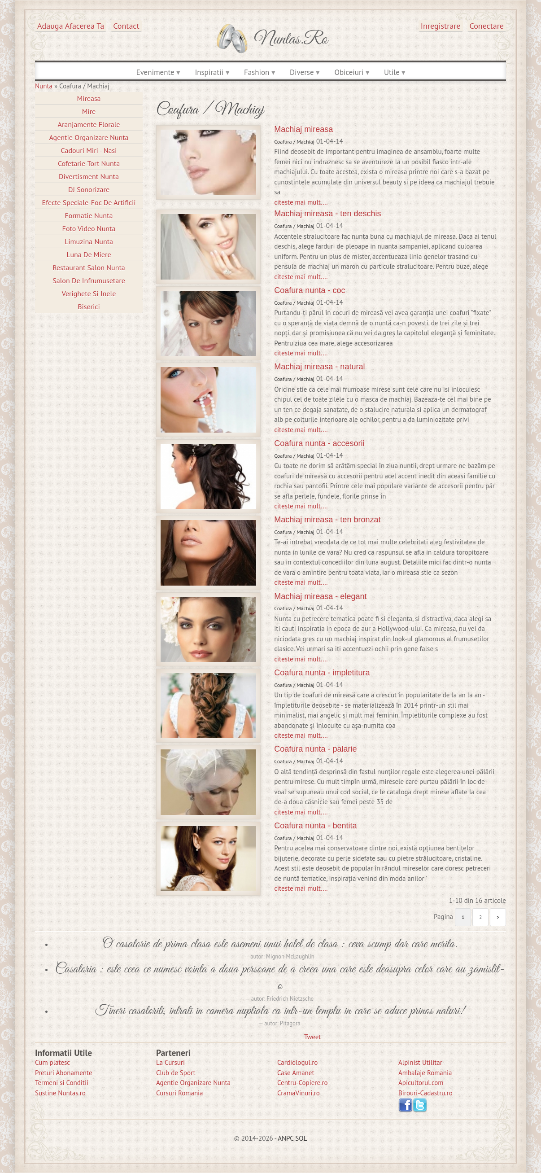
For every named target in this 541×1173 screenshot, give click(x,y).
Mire (89, 111)
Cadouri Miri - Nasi (89, 150)
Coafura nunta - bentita (315, 825)
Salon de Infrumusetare (88, 280)
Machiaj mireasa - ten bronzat (327, 519)
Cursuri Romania (179, 1093)
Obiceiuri (348, 72)
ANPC (285, 1138)
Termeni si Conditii (61, 1082)
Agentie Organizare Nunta (88, 137)
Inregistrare (441, 26)
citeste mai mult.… (300, 202)
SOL (301, 1138)
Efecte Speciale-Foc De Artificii (88, 202)
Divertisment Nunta (89, 176)
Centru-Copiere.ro (302, 1082)
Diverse (302, 72)
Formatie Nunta (89, 215)
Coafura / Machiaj (294, 141)
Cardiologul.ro (297, 1062)
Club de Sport (176, 1072)
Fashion (256, 72)
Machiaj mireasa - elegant (320, 596)
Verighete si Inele (89, 293)
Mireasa (88, 98)
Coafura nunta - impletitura (322, 672)
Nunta (43, 86)
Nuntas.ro (290, 39)
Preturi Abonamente (63, 1072)
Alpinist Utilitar (420, 1062)
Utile (392, 72)
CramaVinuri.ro (298, 1093)
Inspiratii (209, 72)
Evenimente (155, 72)
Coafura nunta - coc (309, 290)
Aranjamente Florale (89, 124)
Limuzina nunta (89, 241)
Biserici (89, 306)
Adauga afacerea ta (70, 26)
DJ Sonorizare (88, 189)
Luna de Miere (88, 254)
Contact (126, 26)
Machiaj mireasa (303, 129)
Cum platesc (52, 1062)
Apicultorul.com (421, 1082)
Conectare (487, 26)
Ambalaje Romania (425, 1072)
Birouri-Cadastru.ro (425, 1093)
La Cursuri (170, 1062)
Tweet (312, 1037)
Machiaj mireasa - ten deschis (327, 213)
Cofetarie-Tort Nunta (89, 163)
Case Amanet (295, 1072)
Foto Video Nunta (89, 228)
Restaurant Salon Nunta (88, 267)
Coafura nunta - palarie (315, 748)
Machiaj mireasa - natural (319, 366)
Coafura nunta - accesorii (319, 443)
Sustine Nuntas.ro (60, 1093)
